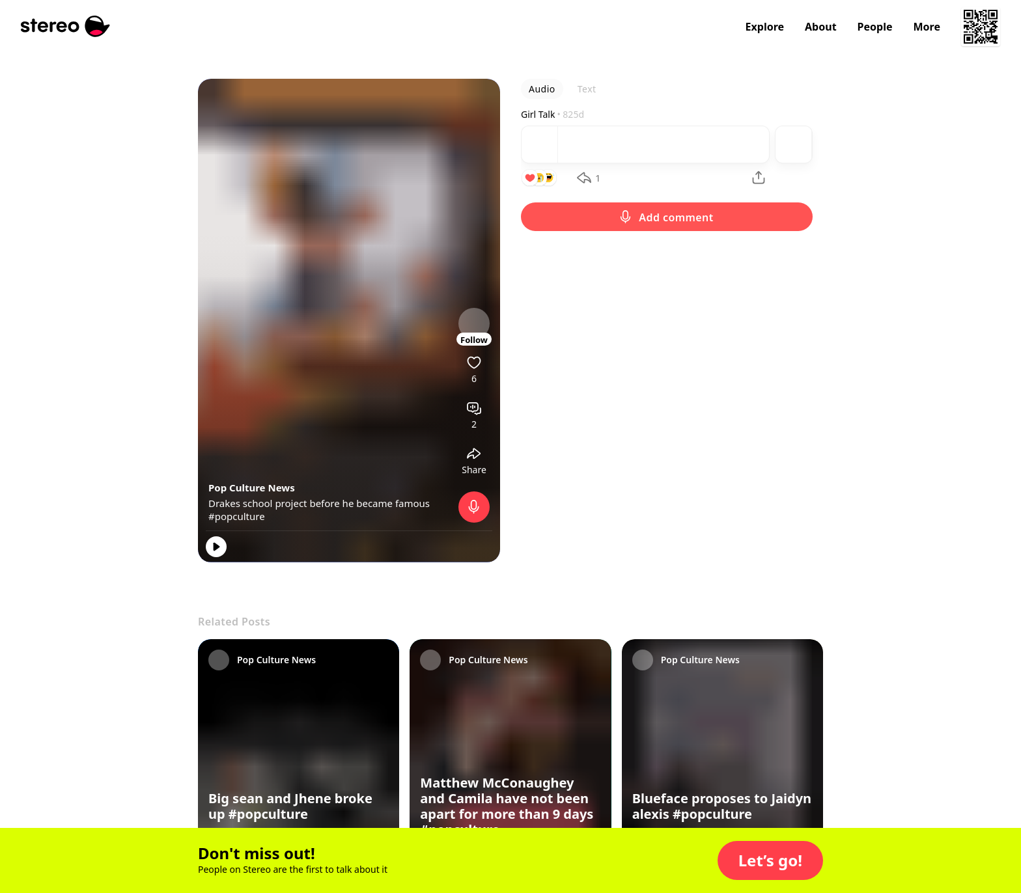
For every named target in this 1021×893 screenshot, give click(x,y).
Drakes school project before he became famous (319, 503)
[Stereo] (65, 26)
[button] (770, 860)
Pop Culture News (251, 487)
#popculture (236, 516)
